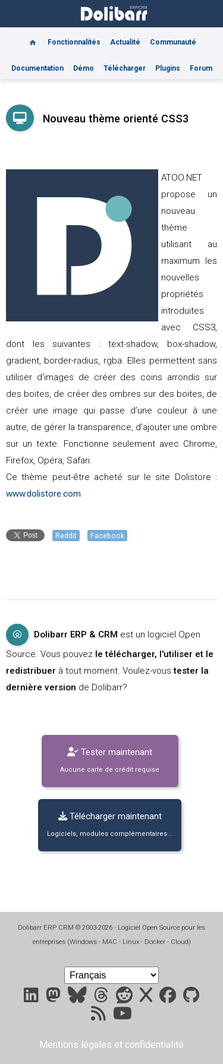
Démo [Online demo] (83, 68)
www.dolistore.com (43, 493)
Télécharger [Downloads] (124, 68)
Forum (201, 68)
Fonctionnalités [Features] (74, 42)
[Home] (32, 38)
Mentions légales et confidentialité (111, 1044)
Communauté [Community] (173, 42)
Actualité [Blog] (125, 42)
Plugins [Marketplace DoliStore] (167, 68)
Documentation (37, 68)
